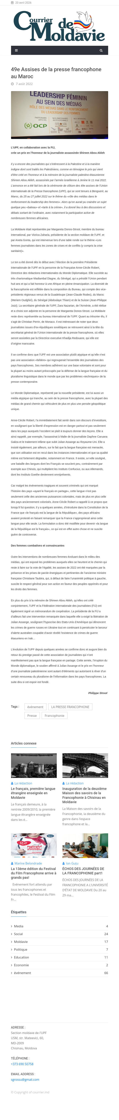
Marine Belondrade (28, 863)
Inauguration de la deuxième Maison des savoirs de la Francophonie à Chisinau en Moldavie (84, 795)
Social (59, 934)
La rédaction (23, 783)
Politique (59, 949)
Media (59, 926)
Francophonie (54, 716)
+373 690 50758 (22, 1064)
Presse (32, 716)
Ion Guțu (72, 863)
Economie (59, 965)
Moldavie (59, 942)
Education (59, 957)
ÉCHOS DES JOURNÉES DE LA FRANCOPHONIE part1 (83, 871)
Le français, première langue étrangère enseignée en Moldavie (33, 793)
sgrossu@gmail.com (25, 1079)
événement (35, 707)
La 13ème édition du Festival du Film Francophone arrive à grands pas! (33, 873)
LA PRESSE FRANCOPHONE (70, 707)
